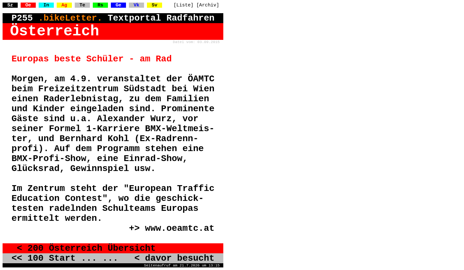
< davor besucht (169, 258)
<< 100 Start (44, 258)
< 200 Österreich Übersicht (84, 248)
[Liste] (184, 5)
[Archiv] (207, 5)
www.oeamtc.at (180, 228)
